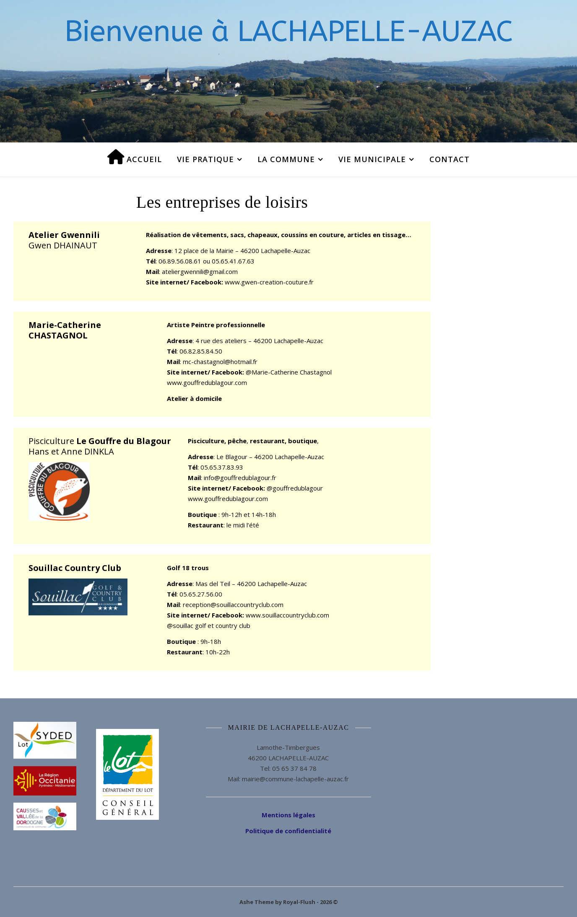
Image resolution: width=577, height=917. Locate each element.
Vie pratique (205, 159)
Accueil (134, 157)
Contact (449, 159)
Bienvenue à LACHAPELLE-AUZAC (289, 31)
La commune (286, 159)
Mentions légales (288, 815)
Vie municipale (372, 159)
